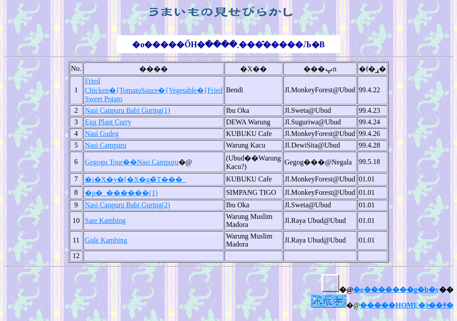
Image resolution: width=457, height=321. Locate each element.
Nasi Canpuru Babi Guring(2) (127, 205)
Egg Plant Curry (108, 122)
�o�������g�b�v (396, 289)
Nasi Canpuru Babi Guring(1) (127, 110)
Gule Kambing (106, 240)
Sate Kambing (105, 220)
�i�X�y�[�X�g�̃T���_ (135, 179)
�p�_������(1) (121, 193)
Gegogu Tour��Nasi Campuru (131, 162)
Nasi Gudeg (102, 133)
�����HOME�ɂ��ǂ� (406, 305)
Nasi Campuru (105, 145)
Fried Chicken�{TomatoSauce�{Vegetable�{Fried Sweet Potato (153, 90)
